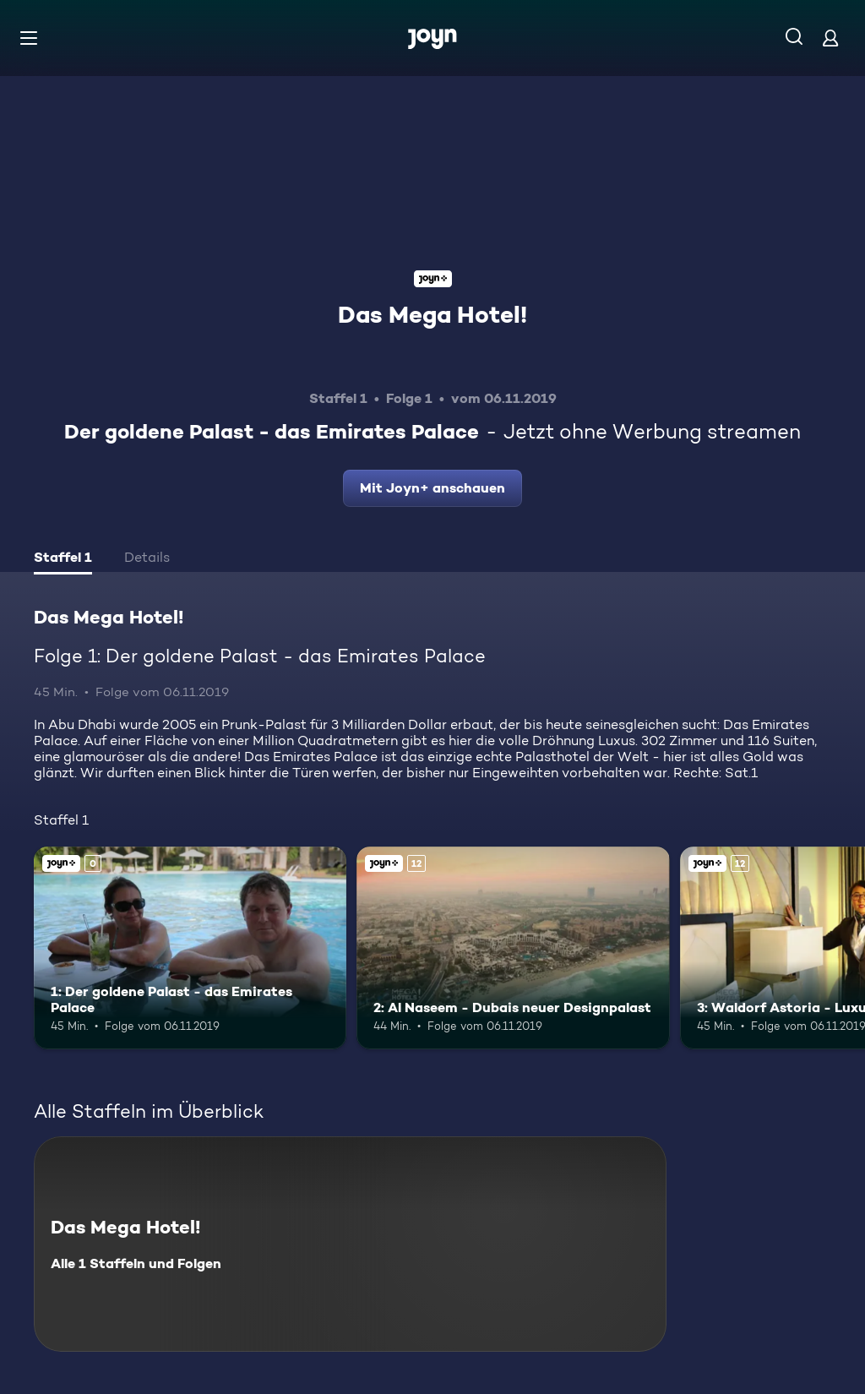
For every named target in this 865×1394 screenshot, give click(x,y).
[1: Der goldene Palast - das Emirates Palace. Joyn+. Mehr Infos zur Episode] (190, 948)
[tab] (62, 559)
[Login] (830, 37)
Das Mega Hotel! (432, 314)
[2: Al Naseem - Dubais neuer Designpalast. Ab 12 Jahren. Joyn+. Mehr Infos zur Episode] (512, 948)
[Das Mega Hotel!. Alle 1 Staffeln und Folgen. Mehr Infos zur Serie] (350, 1244)
